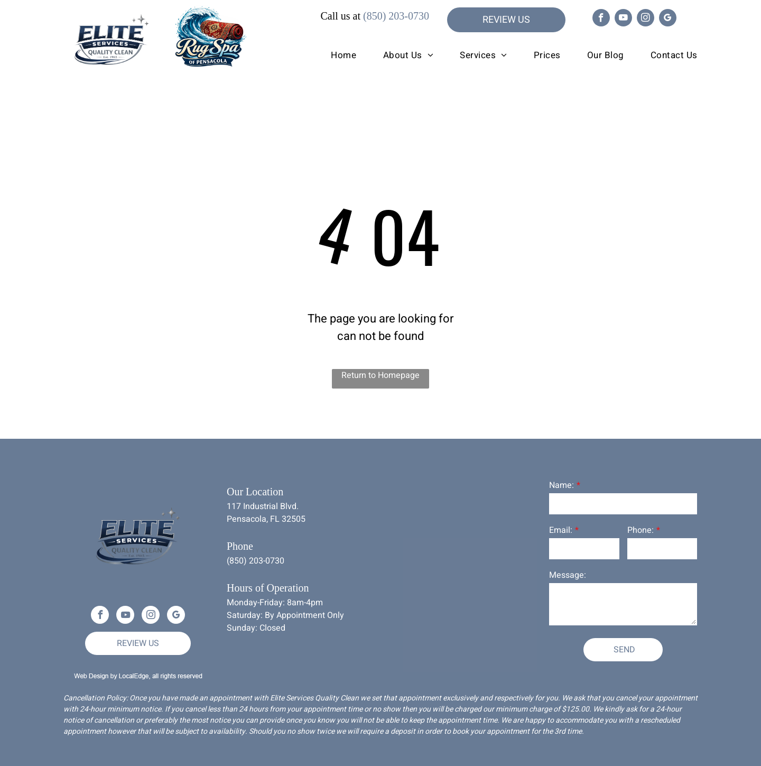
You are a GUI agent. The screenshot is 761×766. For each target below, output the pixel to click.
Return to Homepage (380, 375)
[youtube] (623, 19)
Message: (567, 575)
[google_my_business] (667, 19)
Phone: (640, 530)
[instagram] (645, 19)
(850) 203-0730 (396, 16)
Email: (560, 530)
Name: (561, 485)
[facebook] (601, 19)
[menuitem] (330, 55)
